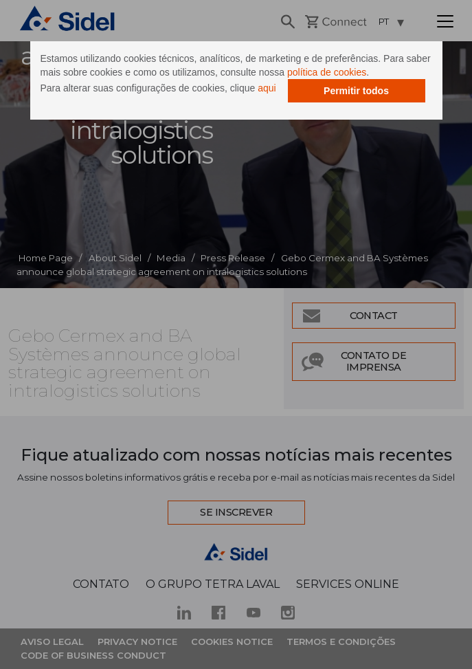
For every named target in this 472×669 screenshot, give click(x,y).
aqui (267, 88)
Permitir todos (356, 90)
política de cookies (326, 72)
